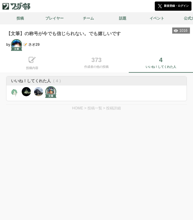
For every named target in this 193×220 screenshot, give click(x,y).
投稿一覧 (94, 108)
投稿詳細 (113, 108)
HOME (77, 108)
